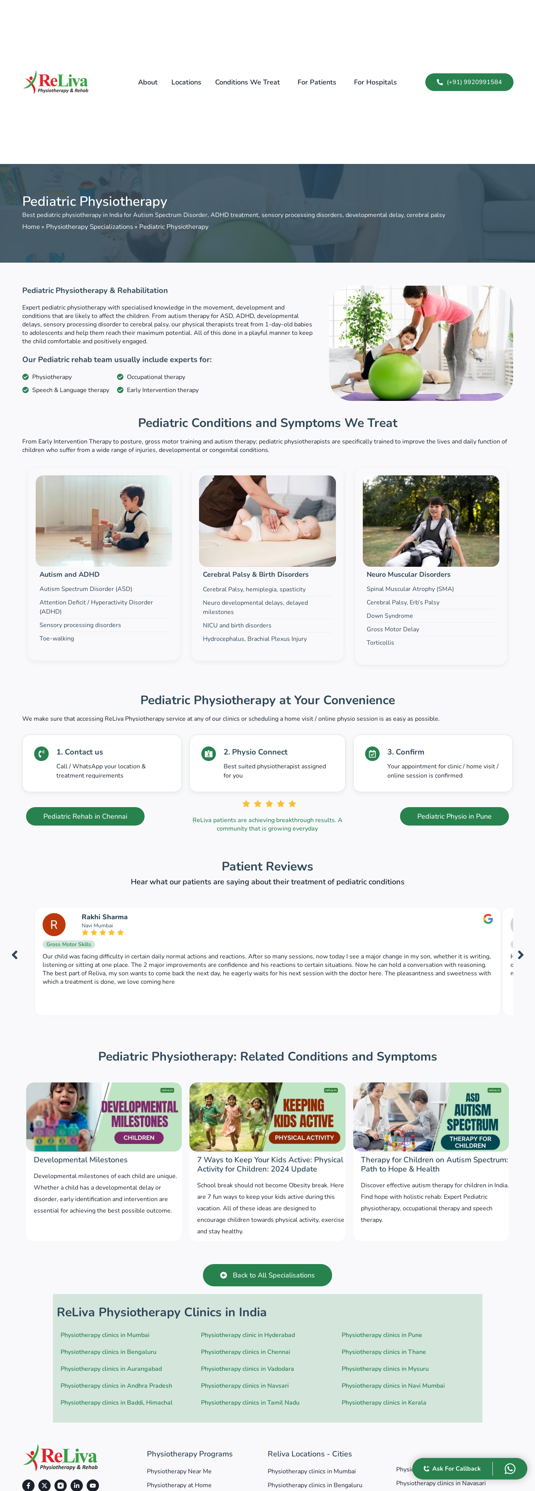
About (148, 82)
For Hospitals (375, 82)
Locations (186, 82)
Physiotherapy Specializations (89, 226)
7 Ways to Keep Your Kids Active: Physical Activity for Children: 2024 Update (270, 1164)
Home (31, 226)
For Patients (317, 82)
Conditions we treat (247, 82)
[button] (249, 82)
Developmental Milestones (81, 1160)
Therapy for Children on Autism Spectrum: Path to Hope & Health (434, 1164)
